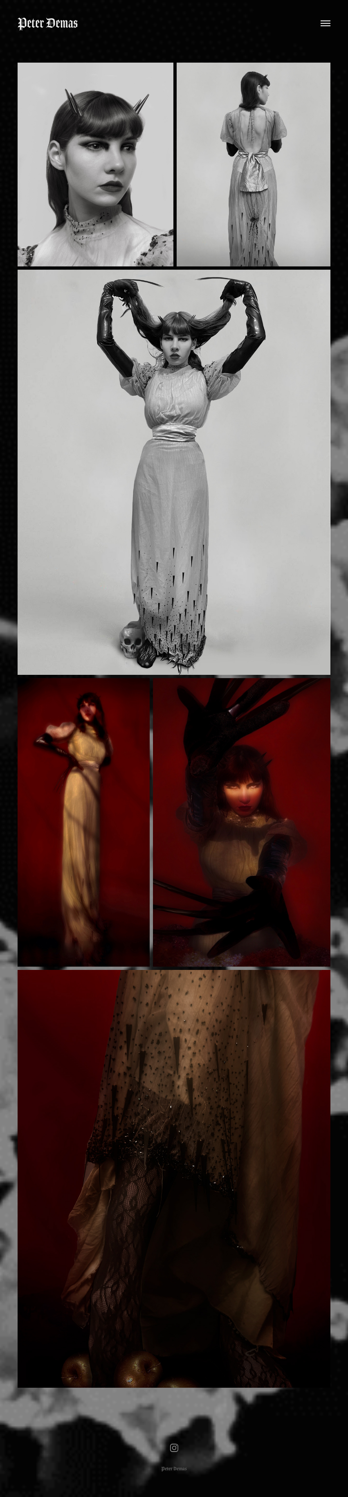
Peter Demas (48, 23)
